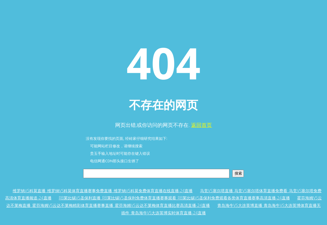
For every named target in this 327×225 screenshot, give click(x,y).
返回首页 (201, 124)
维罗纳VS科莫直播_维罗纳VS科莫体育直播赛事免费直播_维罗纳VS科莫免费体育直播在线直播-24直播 (103, 190)
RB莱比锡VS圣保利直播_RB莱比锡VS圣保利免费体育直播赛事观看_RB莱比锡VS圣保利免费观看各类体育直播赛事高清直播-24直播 (174, 198)
